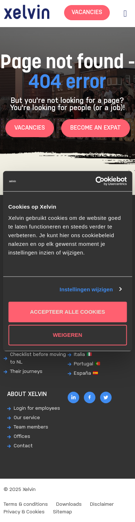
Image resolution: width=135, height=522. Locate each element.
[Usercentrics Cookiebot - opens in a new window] (96, 181)
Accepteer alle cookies (67, 312)
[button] (125, 13)
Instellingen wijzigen (86, 289)
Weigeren (67, 335)
